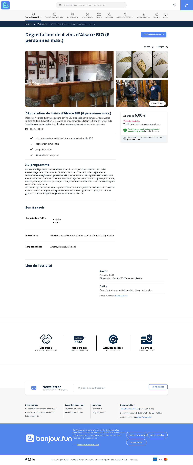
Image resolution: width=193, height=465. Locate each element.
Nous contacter (133, 139)
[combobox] (91, 5)
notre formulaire (143, 417)
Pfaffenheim (42, 24)
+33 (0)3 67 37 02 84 (128, 409)
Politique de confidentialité (82, 461)
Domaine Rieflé (121, 296)
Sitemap (133, 461)
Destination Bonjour (120, 461)
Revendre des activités (74, 412)
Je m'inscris (152, 388)
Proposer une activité (73, 409)
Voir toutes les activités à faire (91, 445)
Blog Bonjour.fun (99, 412)
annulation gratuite (136, 131)
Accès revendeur (157, 436)
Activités (29, 24)
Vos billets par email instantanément (143, 129)
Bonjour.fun (97, 409)
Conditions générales (60, 461)
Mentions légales (102, 461)
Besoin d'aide (136, 443)
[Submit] (61, 5)
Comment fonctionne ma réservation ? (41, 409)
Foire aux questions (33, 416)
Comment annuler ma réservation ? (39, 412)
